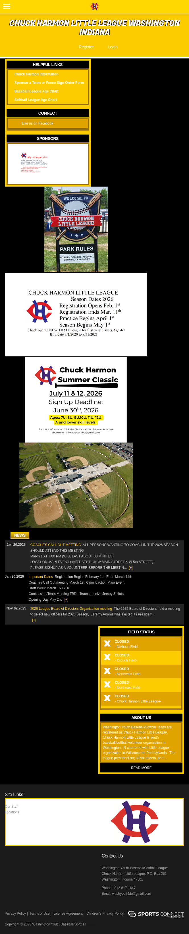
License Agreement (68, 914)
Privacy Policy (15, 914)
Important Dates (41, 577)
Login (112, 47)
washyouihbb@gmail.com (131, 894)
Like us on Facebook (37, 123)
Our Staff (11, 807)
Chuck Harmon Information (36, 74)
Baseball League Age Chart (36, 91)
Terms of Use (40, 914)
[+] (131, 568)
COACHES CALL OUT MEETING (55, 545)
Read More (141, 768)
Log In (91, 924)
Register (86, 47)
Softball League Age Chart (35, 100)
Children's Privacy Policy (105, 914)
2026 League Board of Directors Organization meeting (71, 609)
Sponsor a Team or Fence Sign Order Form (49, 83)
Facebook (106, 906)
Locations (12, 812)
